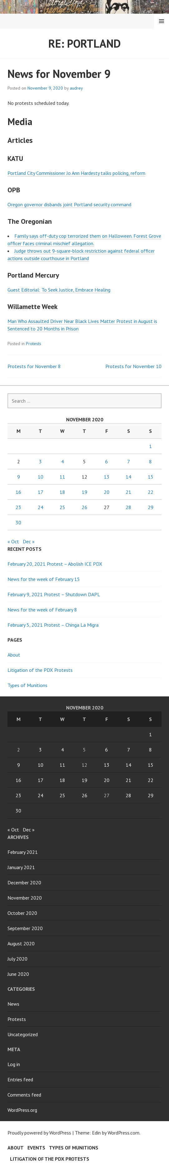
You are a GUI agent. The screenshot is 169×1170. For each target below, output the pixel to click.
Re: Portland (84, 43)
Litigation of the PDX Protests (40, 670)
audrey (76, 88)
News (13, 1004)
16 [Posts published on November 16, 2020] (18, 492)
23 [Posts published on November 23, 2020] (18, 507)
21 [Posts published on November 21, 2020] (128, 492)
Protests (33, 343)
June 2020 (18, 974)
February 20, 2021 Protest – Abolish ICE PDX (54, 564)
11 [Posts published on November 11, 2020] (62, 477)
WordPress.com (123, 1133)
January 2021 (21, 867)
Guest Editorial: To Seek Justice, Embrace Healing (58, 290)
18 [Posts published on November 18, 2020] (62, 492)
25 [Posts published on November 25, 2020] (62, 507)
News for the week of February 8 (42, 609)
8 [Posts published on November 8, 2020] (150, 461)
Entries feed (20, 1079)
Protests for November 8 (34, 366)
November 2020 (24, 898)
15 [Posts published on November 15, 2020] (150, 477)
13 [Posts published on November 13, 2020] (106, 477)
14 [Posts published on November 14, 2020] (128, 477)
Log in (13, 1064)
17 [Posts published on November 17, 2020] (40, 492)
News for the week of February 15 (43, 579)
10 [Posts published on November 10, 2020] (40, 477)
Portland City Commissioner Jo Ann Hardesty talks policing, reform (76, 173)
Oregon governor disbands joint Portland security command (69, 204)
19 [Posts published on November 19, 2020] (84, 492)
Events (36, 1147)
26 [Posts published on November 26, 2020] (84, 507)
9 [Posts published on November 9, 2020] (18, 477)
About (13, 655)
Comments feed (24, 1095)
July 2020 (17, 959)
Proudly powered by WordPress (39, 1133)
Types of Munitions (27, 685)
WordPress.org (22, 1110)
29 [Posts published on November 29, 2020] (150, 507)
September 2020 (25, 928)
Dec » (29, 541)
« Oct (13, 541)
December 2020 (24, 882)
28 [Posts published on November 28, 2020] (128, 507)
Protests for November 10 (133, 366)
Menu (161, 21)
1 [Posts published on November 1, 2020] (150, 446)
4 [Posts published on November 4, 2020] (62, 461)
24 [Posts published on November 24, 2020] (40, 507)
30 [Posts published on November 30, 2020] (18, 522)
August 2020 (21, 943)
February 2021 (22, 852)
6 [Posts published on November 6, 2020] (106, 461)
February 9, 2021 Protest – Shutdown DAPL (53, 594)
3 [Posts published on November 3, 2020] (40, 461)
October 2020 (22, 913)
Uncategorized (22, 1034)
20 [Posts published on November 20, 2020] (106, 492)
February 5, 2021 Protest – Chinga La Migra (53, 625)
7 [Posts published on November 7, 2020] (128, 461)
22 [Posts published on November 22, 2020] (150, 492)
